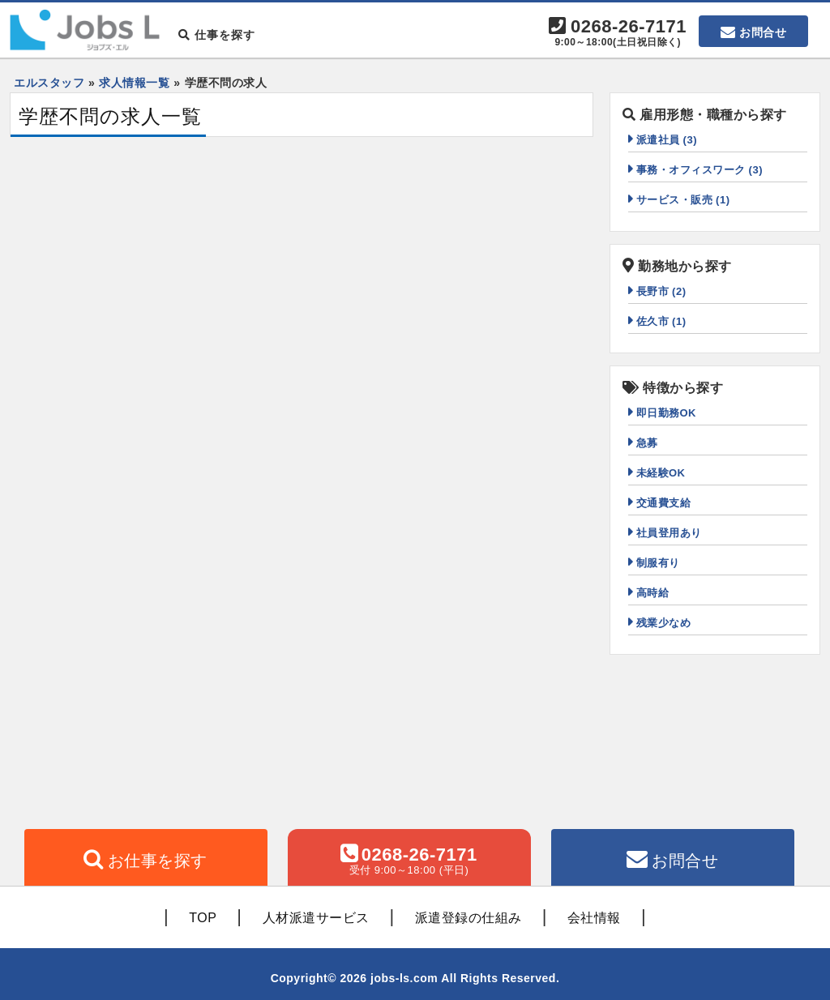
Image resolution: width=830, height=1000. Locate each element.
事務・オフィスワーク (700, 170)
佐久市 (661, 321)
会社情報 (594, 918)
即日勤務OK (666, 413)
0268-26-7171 (618, 33)
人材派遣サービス (316, 918)
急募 (647, 443)
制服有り (658, 563)
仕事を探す (216, 34)
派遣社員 (667, 140)
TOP (202, 918)
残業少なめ (663, 623)
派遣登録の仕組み (468, 918)
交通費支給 (663, 503)
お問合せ (762, 32)
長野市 (661, 291)
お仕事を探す (158, 861)
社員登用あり (669, 533)
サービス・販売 (683, 200)
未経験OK (661, 473)
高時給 (653, 593)
